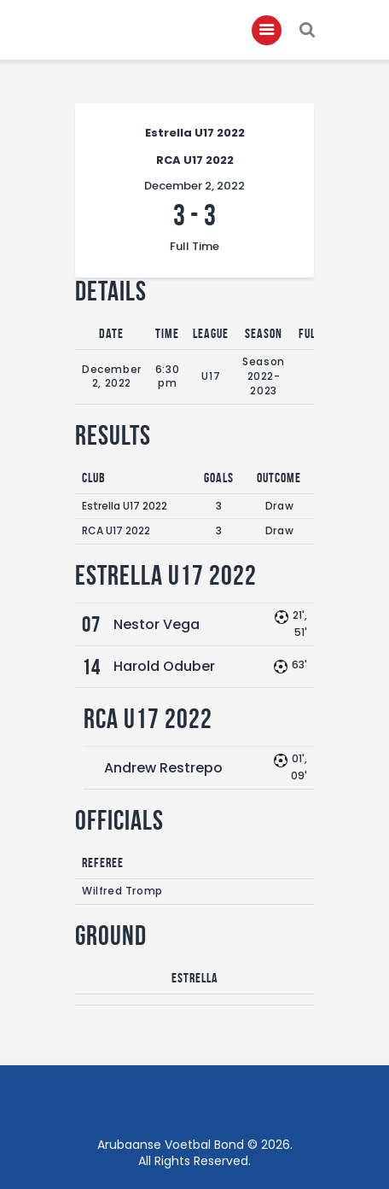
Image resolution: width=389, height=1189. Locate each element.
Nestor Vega (156, 624)
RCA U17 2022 (116, 530)
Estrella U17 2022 (124, 505)
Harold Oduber (164, 666)
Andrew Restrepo (163, 768)
